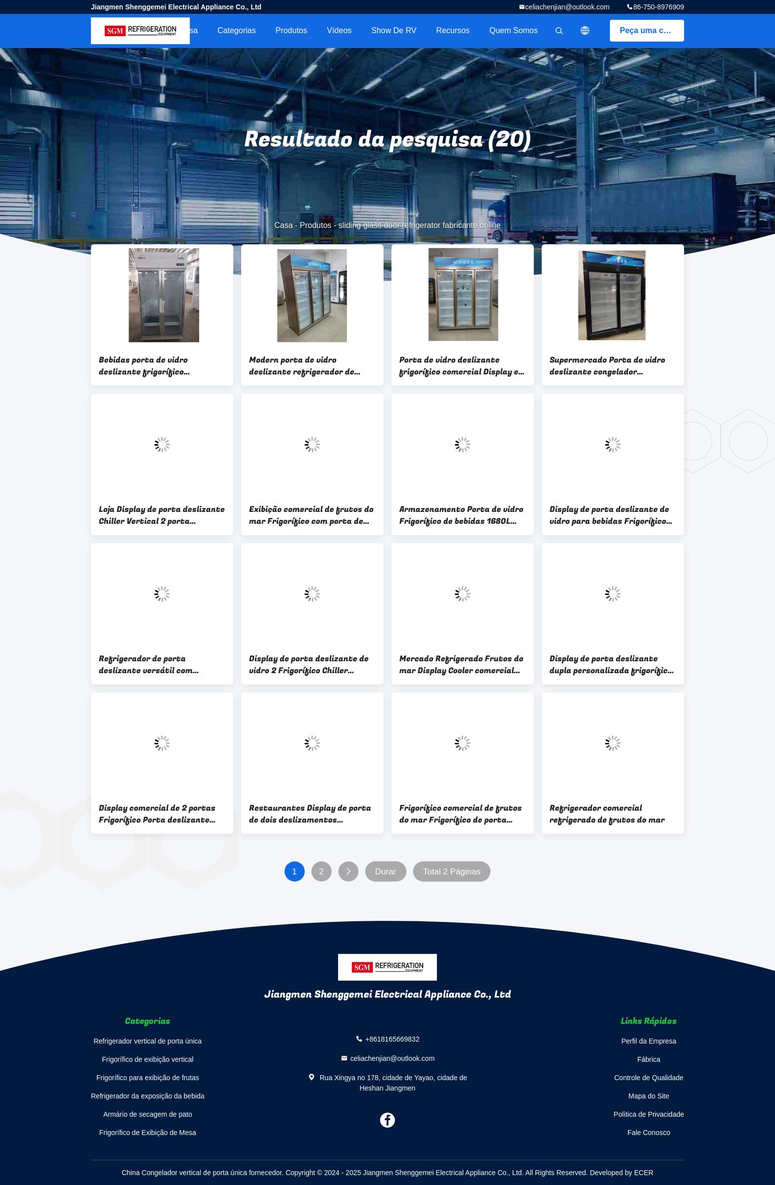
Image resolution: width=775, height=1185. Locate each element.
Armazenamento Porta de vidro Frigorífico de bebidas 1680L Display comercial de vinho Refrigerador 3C (461, 515)
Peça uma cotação (652, 30)
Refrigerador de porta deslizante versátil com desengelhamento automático (158, 665)
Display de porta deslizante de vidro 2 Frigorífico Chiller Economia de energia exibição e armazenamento (310, 665)
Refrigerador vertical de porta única (147, 1041)
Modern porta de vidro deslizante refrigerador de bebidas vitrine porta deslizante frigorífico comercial (312, 366)
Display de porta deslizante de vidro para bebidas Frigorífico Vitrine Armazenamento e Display (609, 515)
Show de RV (393, 30)
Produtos (291, 30)
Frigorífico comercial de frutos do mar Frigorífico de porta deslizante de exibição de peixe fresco (460, 814)
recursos (453, 30)
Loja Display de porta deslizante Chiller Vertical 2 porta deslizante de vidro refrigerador (162, 515)
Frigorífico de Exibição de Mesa (147, 1133)
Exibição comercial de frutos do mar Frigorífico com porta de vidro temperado (311, 515)
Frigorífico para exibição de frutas (147, 1078)
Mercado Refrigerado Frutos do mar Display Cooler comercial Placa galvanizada (461, 665)
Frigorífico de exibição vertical (147, 1059)
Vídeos (339, 30)
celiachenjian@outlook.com (567, 7)
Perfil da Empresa (648, 1041)
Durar (385, 871)
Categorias (236, 30)
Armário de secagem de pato (147, 1114)
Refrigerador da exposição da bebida (148, 1096)
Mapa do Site (649, 1096)
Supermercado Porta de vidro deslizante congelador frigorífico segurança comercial (612, 366)
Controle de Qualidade (649, 1078)
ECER (643, 1173)
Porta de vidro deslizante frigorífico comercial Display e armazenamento (458, 366)
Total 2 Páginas (451, 871)
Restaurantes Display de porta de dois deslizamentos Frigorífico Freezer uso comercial (310, 814)
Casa (188, 30)
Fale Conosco (649, 1133)
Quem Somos (513, 30)
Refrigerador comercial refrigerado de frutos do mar (607, 814)
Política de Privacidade (649, 1114)
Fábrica (648, 1059)
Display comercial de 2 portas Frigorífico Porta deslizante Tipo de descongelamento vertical (157, 814)
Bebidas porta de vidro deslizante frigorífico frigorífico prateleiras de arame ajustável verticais (150, 366)
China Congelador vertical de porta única (184, 1173)
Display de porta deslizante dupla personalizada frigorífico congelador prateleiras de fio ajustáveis (611, 665)
